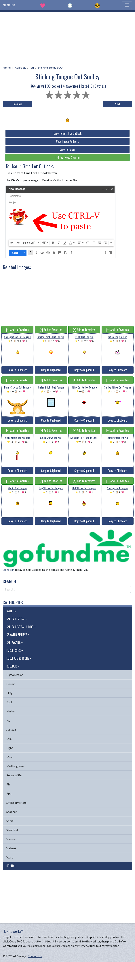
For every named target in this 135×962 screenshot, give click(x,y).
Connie (10, 684)
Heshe (10, 711)
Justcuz (11, 729)
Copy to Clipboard (17, 370)
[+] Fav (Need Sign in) (67, 157)
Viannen (11, 839)
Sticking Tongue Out (50, 67)
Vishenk (11, 848)
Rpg (9, 793)
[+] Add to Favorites (17, 330)
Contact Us (35, 956)
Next (117, 104)
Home (7, 67)
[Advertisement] (67, 37)
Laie (9, 738)
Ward (9, 857)
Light (9, 747)
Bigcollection (14, 674)
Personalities (14, 775)
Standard (12, 830)
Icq (32, 67)
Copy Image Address (67, 141)
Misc (9, 757)
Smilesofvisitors (16, 802)
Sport (9, 821)
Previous (17, 104)
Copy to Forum (67, 149)
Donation (8, 569)
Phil (8, 784)
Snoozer (11, 811)
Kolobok (20, 67)
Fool (9, 702)
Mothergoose (15, 766)
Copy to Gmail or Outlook (67, 133)
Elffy (9, 693)
